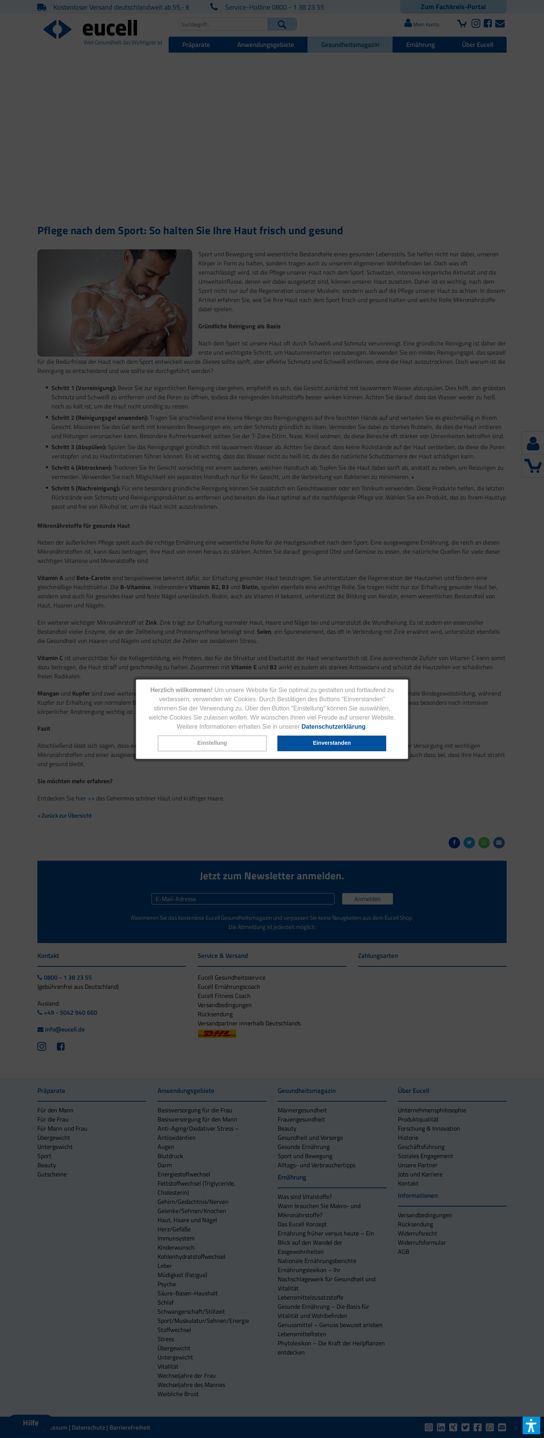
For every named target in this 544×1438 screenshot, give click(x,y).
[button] (212, 743)
